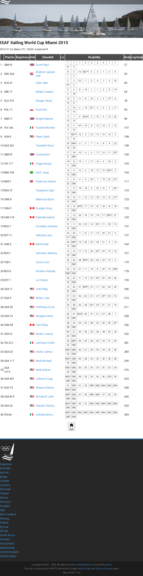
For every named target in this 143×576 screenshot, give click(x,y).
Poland (4, 522)
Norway (4, 518)
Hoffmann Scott (45, 307)
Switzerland (7, 543)
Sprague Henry (44, 316)
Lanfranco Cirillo (45, 342)
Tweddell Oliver (45, 145)
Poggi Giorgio (44, 163)
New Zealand (8, 514)
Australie (5, 468)
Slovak (4, 531)
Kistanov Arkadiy (45, 271)
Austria (4, 472)
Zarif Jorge (42, 172)
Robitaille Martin (45, 217)
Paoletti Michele (45, 127)
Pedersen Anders (46, 181)
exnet (108, 564)
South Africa (7, 535)
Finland (4, 493)
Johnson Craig (44, 378)
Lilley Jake (42, 82)
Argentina (6, 464)
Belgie (3, 476)
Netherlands (7, 547)
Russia (4, 526)
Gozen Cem (42, 262)
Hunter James (44, 351)
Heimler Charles (45, 405)
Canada (4, 480)
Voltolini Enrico (44, 414)
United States (8, 556)
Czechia (5, 485)
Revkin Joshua (44, 333)
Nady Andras (43, 369)
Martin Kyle (42, 244)
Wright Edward (44, 118)
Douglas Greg (44, 208)
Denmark (5, 489)
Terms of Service (104, 568)
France (4, 497)
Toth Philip (42, 289)
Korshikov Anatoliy (46, 226)
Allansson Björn (45, 199)
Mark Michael (44, 360)
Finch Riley (42, 324)
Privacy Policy (84, 568)
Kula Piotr (41, 109)
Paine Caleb (43, 136)
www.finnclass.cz (84, 564)
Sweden (5, 539)
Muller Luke (43, 298)
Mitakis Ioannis (44, 91)
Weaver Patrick (45, 387)
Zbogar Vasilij (44, 100)
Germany (5, 501)
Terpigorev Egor (45, 190)
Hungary (5, 506)
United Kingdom (9, 551)
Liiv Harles (42, 280)
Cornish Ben (43, 154)
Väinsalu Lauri (44, 235)
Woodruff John (45, 396)
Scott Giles (42, 64)
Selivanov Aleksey (46, 253)
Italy (2, 510)
